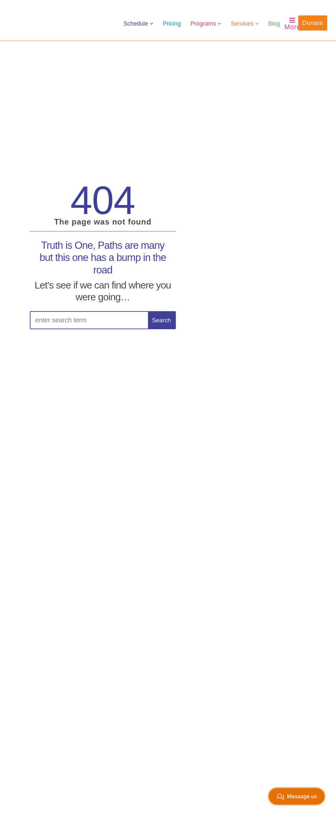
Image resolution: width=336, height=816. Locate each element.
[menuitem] (138, 23)
